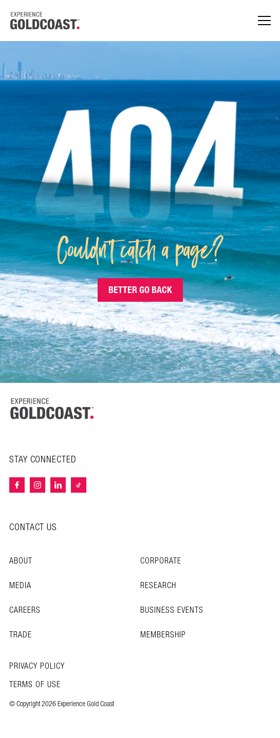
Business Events (171, 610)
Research (158, 585)
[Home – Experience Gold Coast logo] (52, 408)
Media (20, 585)
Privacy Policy (37, 667)
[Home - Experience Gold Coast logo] (45, 20)
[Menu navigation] (264, 20)
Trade (20, 635)
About (20, 561)
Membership (163, 635)
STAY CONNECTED (43, 460)
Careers (25, 610)
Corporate (160, 561)
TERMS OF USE (35, 685)
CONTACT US (33, 527)
